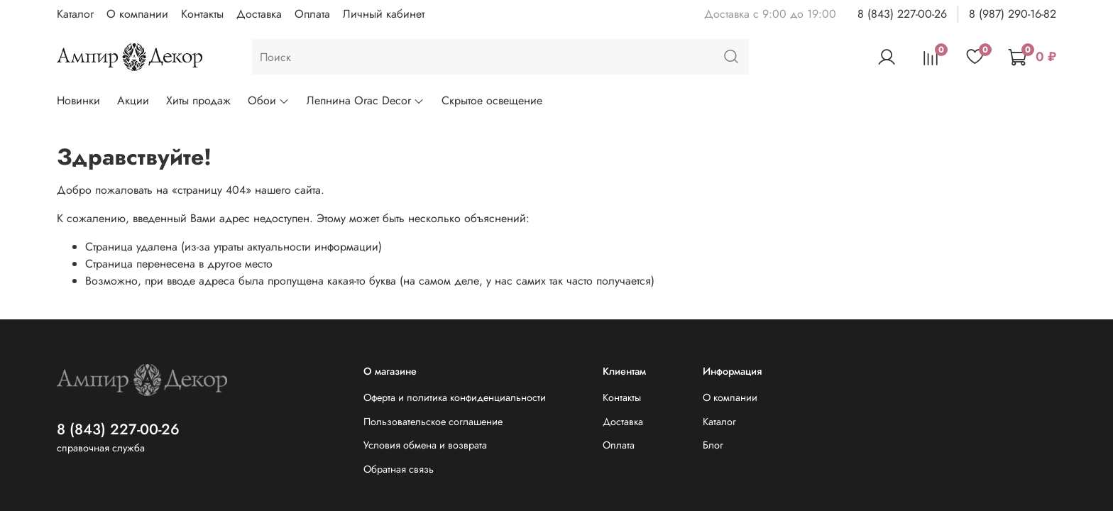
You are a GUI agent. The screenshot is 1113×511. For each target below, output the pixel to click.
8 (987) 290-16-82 (1012, 14)
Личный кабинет (383, 14)
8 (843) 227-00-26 (902, 14)
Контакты (202, 14)
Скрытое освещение (492, 100)
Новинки (78, 100)
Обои (269, 100)
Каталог (75, 14)
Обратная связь (398, 469)
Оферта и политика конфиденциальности (454, 397)
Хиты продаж (198, 100)
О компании (137, 14)
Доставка (259, 14)
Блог (713, 445)
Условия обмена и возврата (425, 445)
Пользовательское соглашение (433, 421)
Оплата (312, 14)
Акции (133, 100)
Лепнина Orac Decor (365, 100)
